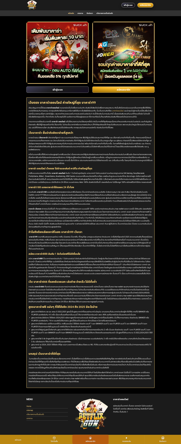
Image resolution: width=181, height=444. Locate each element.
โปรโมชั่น (54, 439)
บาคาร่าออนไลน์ (118, 111)
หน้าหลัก (71, 13)
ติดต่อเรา (90, 13)
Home (28, 406)
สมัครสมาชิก (145, 5)
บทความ (80, 13)
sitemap (29, 410)
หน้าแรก (18, 440)
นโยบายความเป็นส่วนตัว (104, 13)
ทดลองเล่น (126, 439)
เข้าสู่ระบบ (128, 5)
